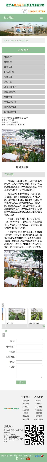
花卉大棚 (8, 67)
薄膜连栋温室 (10, 92)
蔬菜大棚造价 (10, 87)
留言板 (25, 413)
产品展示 (12, 40)
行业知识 (26, 410)
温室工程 (8, 82)
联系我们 (26, 416)
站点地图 (26, 419)
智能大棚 (8, 97)
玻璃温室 (8, 62)
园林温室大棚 (10, 112)
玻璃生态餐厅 (23, 40)
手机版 (21, 459)
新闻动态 (26, 407)
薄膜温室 (8, 57)
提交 (21, 382)
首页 (5, 40)
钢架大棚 (8, 77)
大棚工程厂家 (10, 102)
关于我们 (26, 400)
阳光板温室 (9, 72)
